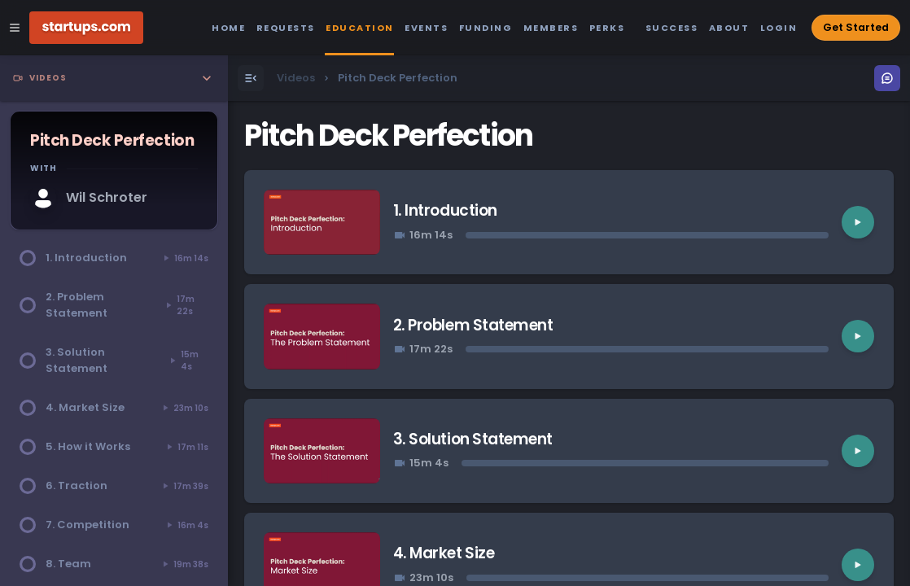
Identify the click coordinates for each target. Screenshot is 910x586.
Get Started (856, 27)
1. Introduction (445, 210)
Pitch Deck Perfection (388, 135)
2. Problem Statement (473, 325)
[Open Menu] (251, 78)
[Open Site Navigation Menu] (14, 27)
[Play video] (858, 222)
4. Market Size (443, 553)
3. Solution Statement (473, 439)
